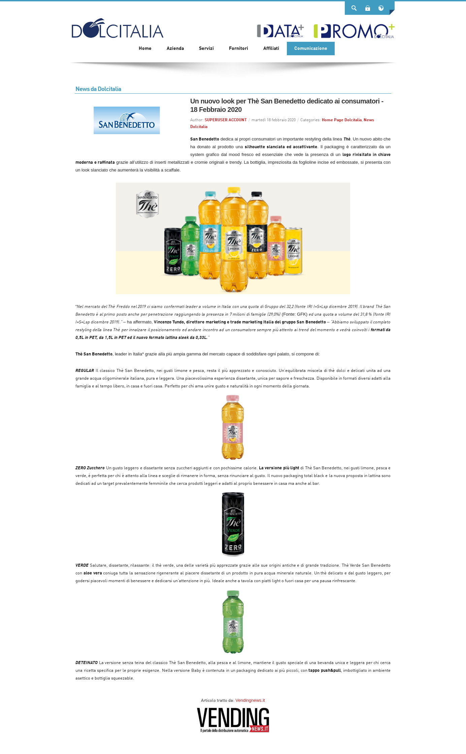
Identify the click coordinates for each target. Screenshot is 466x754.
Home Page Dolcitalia (342, 120)
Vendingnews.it (250, 700)
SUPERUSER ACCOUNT (226, 120)
